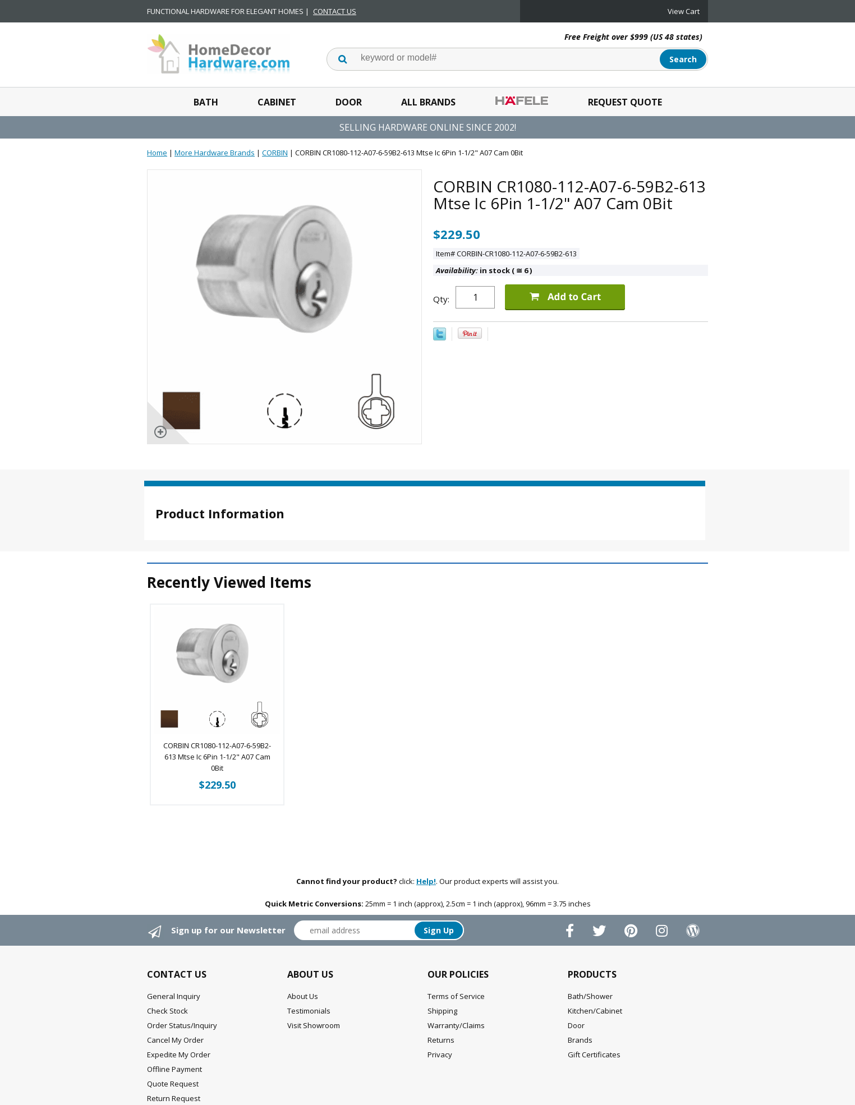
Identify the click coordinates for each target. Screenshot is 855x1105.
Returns (441, 1040)
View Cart (684, 11)
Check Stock (167, 1011)
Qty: (441, 299)
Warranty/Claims (456, 1025)
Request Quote (625, 102)
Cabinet (277, 102)
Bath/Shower (590, 996)
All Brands (428, 102)
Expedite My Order (178, 1054)
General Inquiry (173, 996)
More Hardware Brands (214, 153)
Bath (206, 102)
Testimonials (308, 1011)
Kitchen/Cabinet (595, 1011)
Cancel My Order (175, 1040)
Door (348, 102)
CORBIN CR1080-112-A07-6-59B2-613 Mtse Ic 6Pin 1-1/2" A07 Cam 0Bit (217, 756)
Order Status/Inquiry (182, 1025)
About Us (302, 996)
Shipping (442, 1011)
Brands (580, 1040)
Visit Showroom (313, 1025)
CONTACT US (334, 11)
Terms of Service (456, 996)
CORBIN (275, 153)
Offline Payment (174, 1069)
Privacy (440, 1054)
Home (157, 153)
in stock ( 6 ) (484, 270)
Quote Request (173, 1084)
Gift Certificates (594, 1054)
